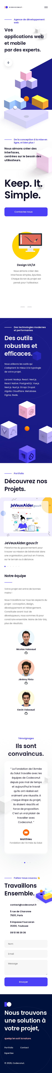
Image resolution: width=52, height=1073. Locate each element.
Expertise (8, 1053)
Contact (24, 1047)
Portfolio (8, 1047)
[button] (5, 566)
